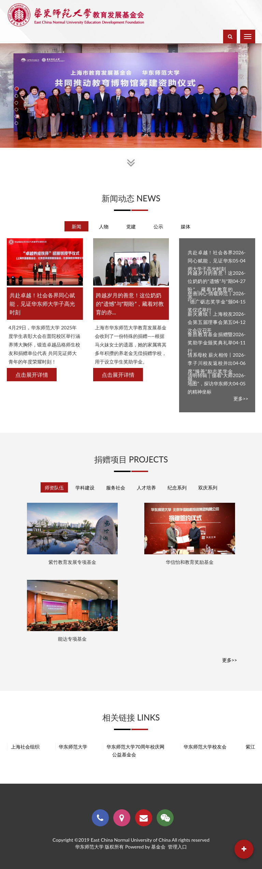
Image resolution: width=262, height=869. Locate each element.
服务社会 (115, 487)
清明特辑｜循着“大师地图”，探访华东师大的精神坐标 (210, 383)
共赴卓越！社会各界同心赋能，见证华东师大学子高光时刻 (210, 261)
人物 (103, 226)
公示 (158, 226)
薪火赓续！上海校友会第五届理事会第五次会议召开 (210, 322)
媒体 (185, 226)
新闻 (76, 226)
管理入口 (177, 847)
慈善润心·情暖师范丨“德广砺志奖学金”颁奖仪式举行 (210, 301)
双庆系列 (207, 487)
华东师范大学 (71, 747)
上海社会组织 (23, 747)
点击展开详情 (31, 374)
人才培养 (146, 487)
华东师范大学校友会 (203, 747)
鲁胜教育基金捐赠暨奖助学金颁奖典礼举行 (210, 342)
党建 (131, 226)
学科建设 (84, 487)
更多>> (240, 398)
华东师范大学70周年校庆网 (133, 747)
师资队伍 (54, 487)
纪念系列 (177, 487)
